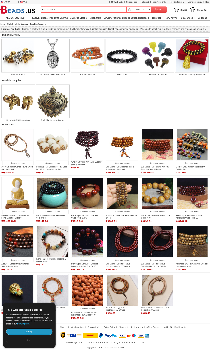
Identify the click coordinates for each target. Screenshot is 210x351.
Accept (29, 331)
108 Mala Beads (87, 74)
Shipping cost (131, 2)
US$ (23, 2)
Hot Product (8, 124)
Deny (29, 340)
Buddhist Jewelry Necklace (192, 74)
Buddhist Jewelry (11, 35)
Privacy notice (124, 327)
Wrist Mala (122, 74)
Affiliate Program (153, 327)
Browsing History (195, 2)
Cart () (183, 10)
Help (207, 2)
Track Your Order (159, 2)
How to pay (138, 327)
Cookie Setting (181, 327)
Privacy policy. (23, 324)
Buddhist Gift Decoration (18, 120)
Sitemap (63, 327)
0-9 (142, 342)
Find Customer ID (177, 2)
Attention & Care (77, 327)
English (5, 2)
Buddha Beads (18, 74)
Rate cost (145, 2)
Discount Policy (94, 327)
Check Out (201, 10)
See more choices (17, 163)
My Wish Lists (117, 2)
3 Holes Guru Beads (157, 74)
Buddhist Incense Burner (53, 120)
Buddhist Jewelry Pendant (52, 74)
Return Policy (109, 327)
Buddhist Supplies (11, 80)
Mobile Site (168, 327)
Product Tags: (72, 342)
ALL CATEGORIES (16, 18)
